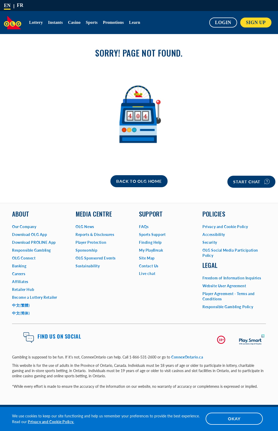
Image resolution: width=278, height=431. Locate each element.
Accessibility (213, 234)
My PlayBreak (151, 250)
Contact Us (148, 266)
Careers (18, 274)
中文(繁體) (21, 305)
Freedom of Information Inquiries (231, 278)
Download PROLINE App (34, 242)
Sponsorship (87, 250)
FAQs (143, 226)
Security (209, 242)
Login (223, 22)
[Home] (138, 181)
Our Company (24, 226)
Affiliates (20, 281)
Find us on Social (59, 336)
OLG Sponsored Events (96, 258)
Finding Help (150, 242)
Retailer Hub (23, 289)
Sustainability (88, 266)
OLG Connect (24, 258)
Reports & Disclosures (95, 234)
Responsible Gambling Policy (227, 307)
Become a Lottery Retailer (34, 297)
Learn (134, 22)
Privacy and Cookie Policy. (51, 421)
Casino (74, 22)
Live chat (147, 273)
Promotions (113, 22)
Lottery (36, 22)
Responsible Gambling (31, 250)
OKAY (234, 418)
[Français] (20, 5)
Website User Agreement (224, 286)
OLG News (85, 226)
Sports (92, 22)
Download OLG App (29, 234)
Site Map (147, 258)
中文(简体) (21, 313)
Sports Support (152, 234)
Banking (19, 266)
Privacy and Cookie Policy (225, 226)
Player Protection (91, 242)
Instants (55, 22)
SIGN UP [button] (256, 22)
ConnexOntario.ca (187, 357)
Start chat (251, 181)
